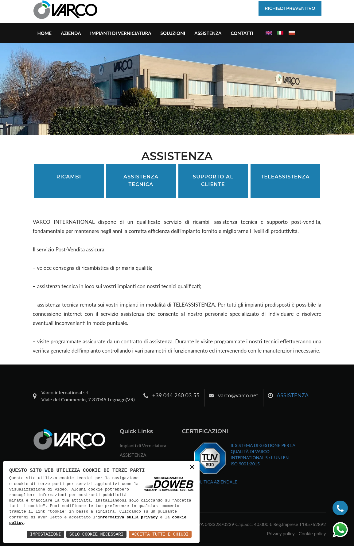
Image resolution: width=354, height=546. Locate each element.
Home (44, 33)
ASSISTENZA (207, 33)
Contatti (242, 33)
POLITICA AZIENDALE (215, 481)
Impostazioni (45, 534)
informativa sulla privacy (128, 517)
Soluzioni (173, 33)
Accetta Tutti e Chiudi (160, 534)
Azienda (71, 33)
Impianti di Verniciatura (120, 33)
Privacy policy (281, 533)
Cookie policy (312, 533)
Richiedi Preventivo (290, 8)
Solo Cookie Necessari (96, 534)
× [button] (192, 467)
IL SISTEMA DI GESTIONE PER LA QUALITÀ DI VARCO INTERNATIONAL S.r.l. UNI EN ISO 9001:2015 (263, 454)
